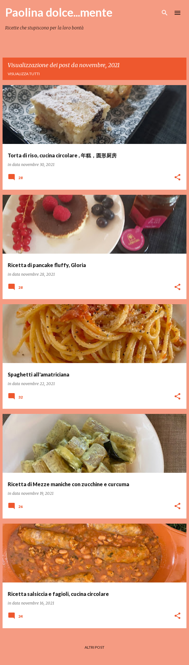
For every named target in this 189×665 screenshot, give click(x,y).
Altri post (94, 647)
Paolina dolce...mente (58, 12)
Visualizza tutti (24, 73)
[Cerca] (164, 12)
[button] (177, 177)
